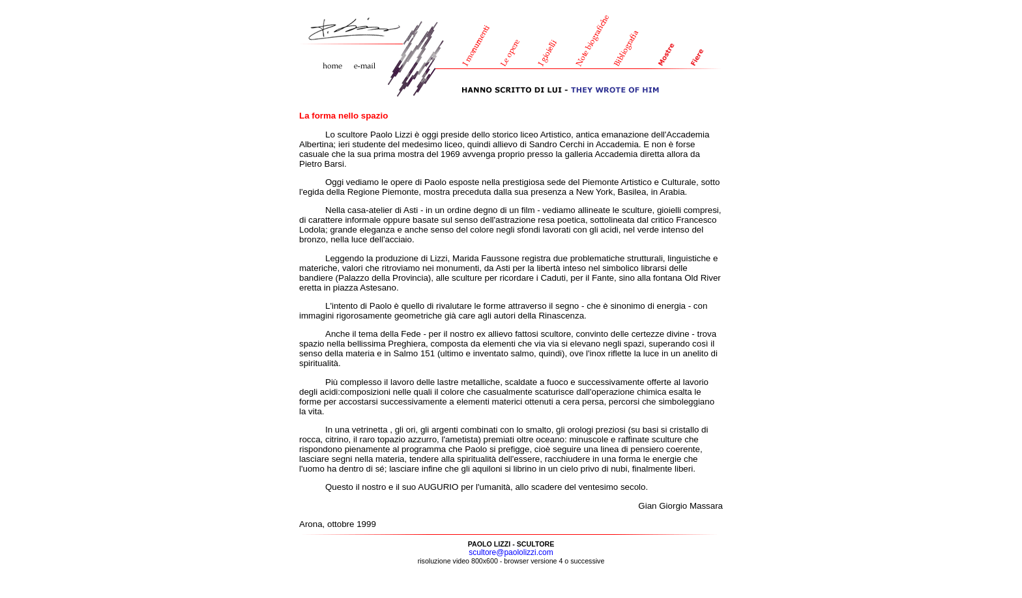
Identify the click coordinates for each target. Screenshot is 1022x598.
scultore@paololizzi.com (511, 552)
